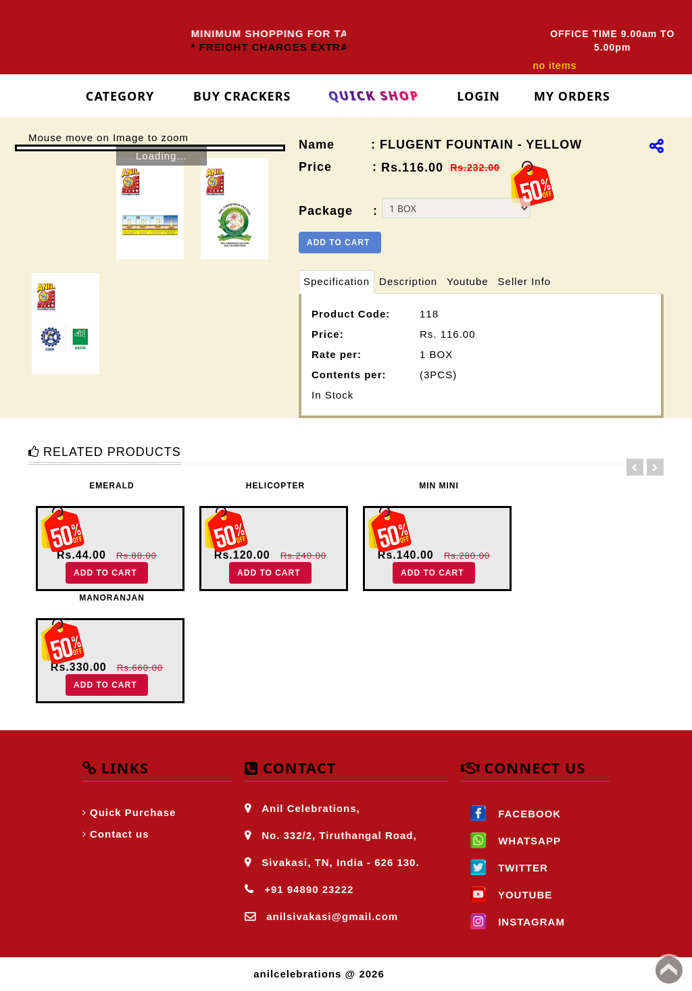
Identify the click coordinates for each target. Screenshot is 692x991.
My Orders (572, 96)
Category (120, 96)
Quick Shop (374, 96)
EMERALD (111, 485)
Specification (336, 281)
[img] (656, 146)
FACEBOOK (511, 813)
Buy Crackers (242, 96)
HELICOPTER (275, 485)
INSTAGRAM (513, 922)
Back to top (669, 970)
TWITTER (504, 867)
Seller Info (524, 281)
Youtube (468, 281)
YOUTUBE (506, 894)
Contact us (119, 834)
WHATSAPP (511, 840)
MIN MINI (439, 485)
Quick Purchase (133, 812)
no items (554, 65)
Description (408, 281)
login (478, 96)
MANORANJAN (112, 598)
